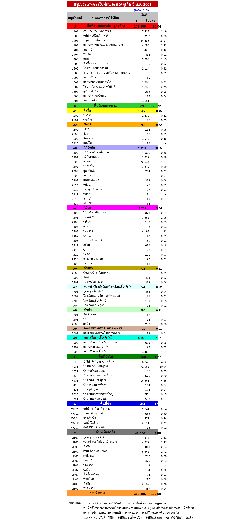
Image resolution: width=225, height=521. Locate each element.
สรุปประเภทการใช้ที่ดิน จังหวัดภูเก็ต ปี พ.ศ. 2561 (112, 4)
